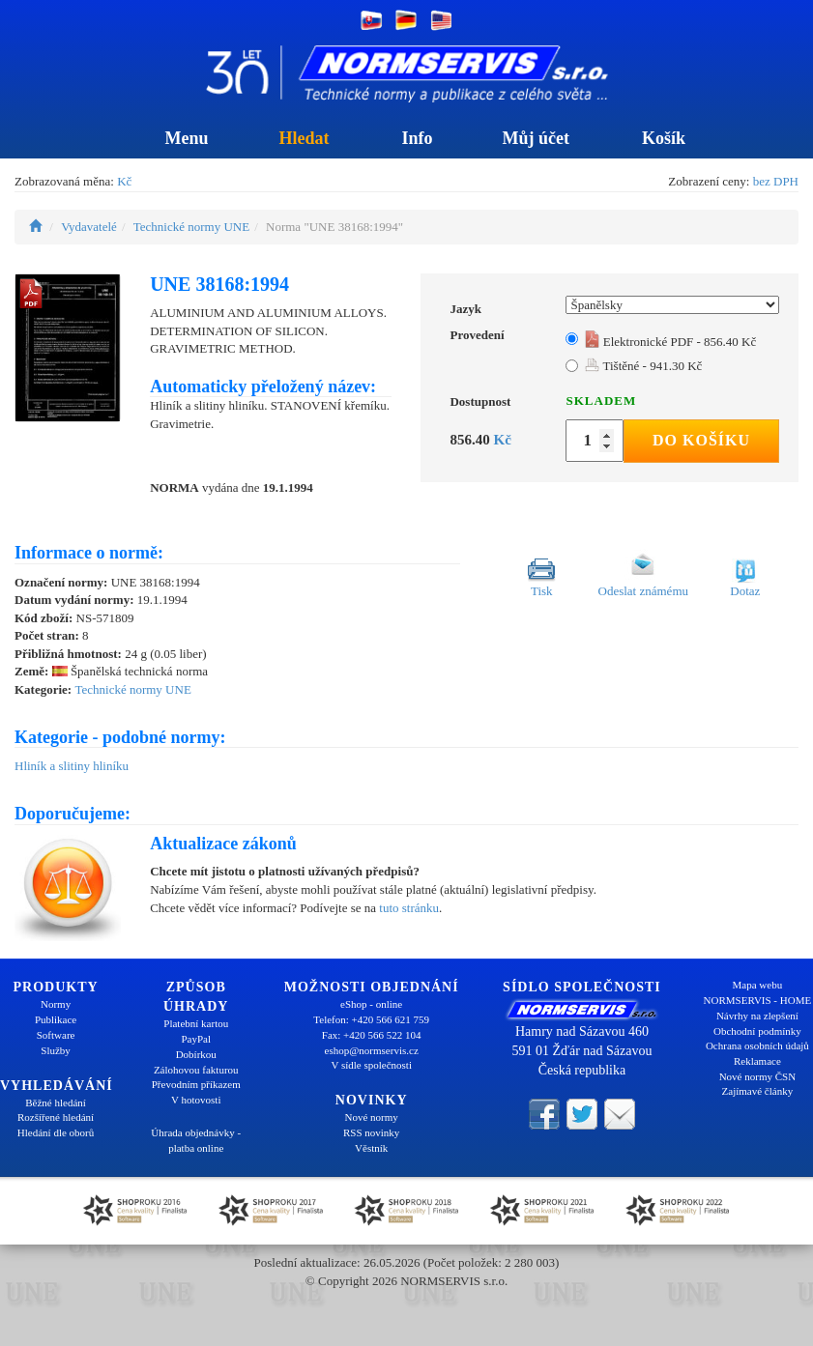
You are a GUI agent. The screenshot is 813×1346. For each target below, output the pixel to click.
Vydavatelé (89, 226)
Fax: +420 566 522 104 (371, 1035)
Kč (124, 181)
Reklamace (757, 1061)
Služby (56, 1050)
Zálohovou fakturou (196, 1069)
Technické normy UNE (191, 226)
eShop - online (371, 1004)
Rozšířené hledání (55, 1117)
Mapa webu (758, 984)
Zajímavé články (758, 1091)
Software (56, 1035)
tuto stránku (409, 908)
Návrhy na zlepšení (757, 1015)
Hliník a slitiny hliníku (72, 766)
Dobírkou (196, 1054)
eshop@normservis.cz (372, 1050)
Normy (56, 1004)
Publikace (55, 1019)
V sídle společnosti (371, 1065)
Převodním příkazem (196, 1084)
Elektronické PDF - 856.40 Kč (670, 341)
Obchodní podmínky (757, 1031)
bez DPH (775, 181)
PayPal (196, 1039)
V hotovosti (195, 1099)
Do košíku (701, 440)
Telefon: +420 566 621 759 (371, 1019)
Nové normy (371, 1117)
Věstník (371, 1148)
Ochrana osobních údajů (757, 1045)
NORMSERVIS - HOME (758, 1000)
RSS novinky (371, 1132)
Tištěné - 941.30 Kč (643, 365)
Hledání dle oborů (55, 1132)
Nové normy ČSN (757, 1076)
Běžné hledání (55, 1102)
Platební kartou (195, 1023)
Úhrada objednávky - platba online (196, 1140)
